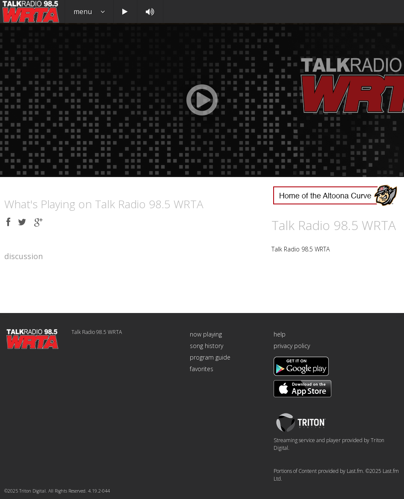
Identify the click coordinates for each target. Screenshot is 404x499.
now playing (206, 334)
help (280, 334)
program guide (210, 357)
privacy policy (292, 346)
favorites (201, 369)
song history (206, 346)
